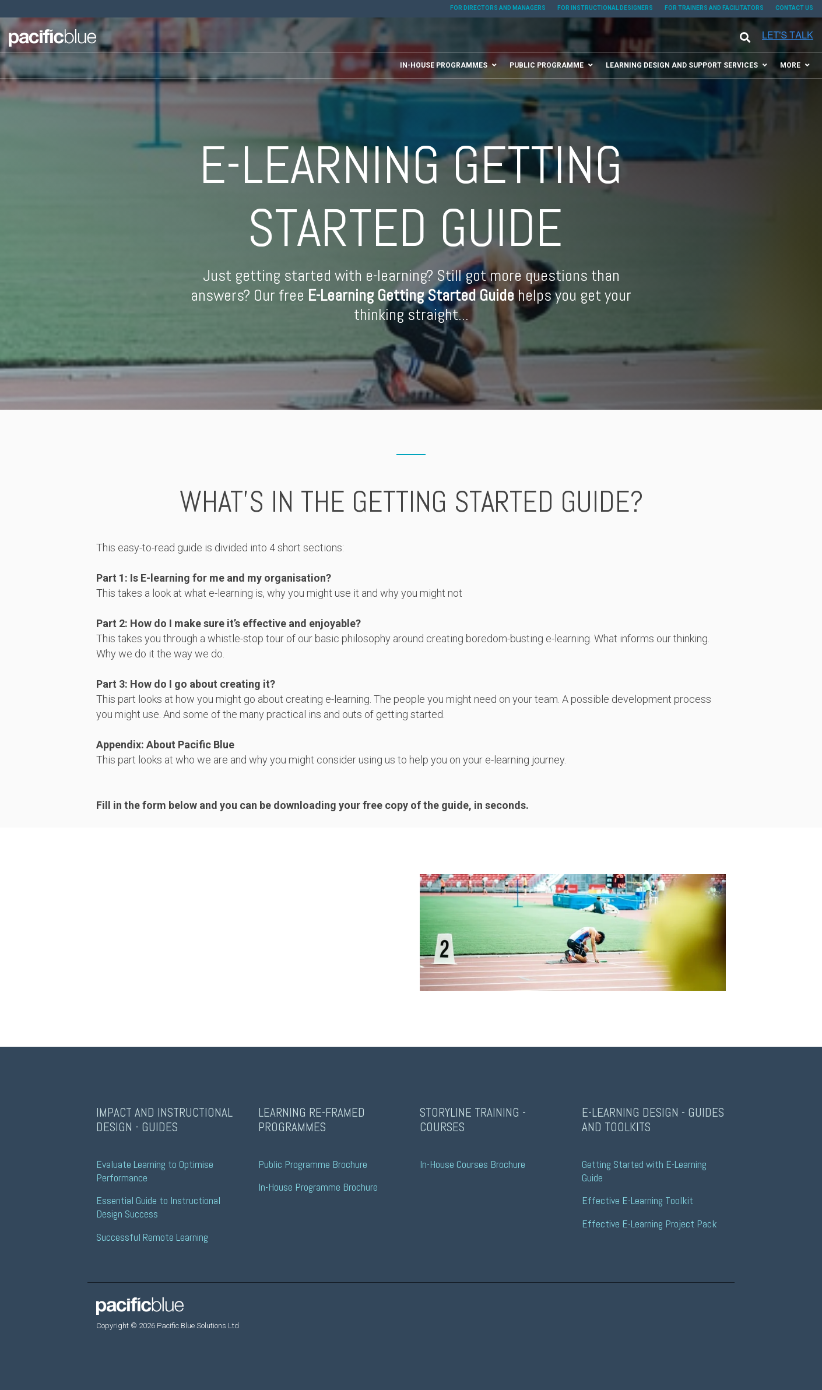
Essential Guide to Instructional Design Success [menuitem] (159, 1207)
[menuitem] (447, 65)
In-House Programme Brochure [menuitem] (318, 1187)
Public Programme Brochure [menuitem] (312, 1164)
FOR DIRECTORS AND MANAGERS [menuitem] (498, 8)
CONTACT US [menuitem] (794, 8)
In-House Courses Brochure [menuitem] (472, 1164)
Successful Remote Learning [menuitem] (152, 1237)
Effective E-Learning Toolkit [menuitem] (637, 1200)
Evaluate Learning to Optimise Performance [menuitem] (156, 1170)
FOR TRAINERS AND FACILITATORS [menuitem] (714, 8)
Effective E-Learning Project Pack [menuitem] (649, 1223)
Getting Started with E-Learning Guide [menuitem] (645, 1170)
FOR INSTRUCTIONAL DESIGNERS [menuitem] (605, 8)
